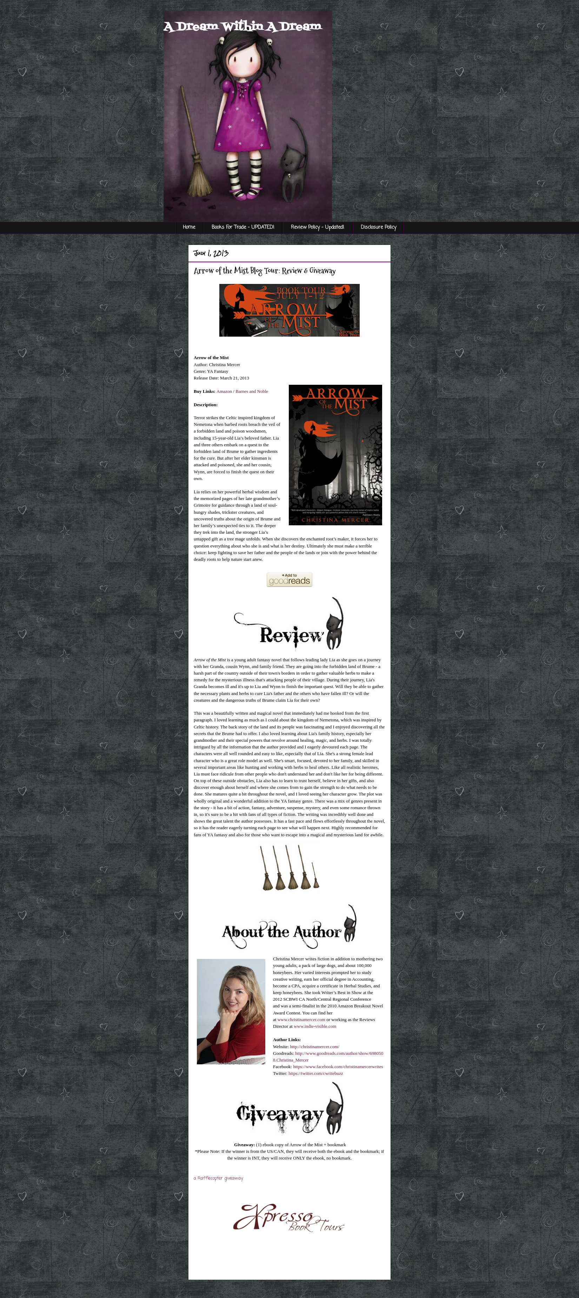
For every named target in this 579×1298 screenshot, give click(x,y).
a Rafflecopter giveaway (218, 1178)
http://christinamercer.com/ (314, 1046)
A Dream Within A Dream (242, 27)
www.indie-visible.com (315, 1026)
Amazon (224, 391)
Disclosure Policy (378, 227)
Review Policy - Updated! (317, 227)
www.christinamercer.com (301, 1019)
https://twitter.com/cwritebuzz (315, 1073)
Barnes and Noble (251, 391)
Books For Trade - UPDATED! (243, 227)
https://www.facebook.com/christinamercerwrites (338, 1066)
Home (189, 227)
